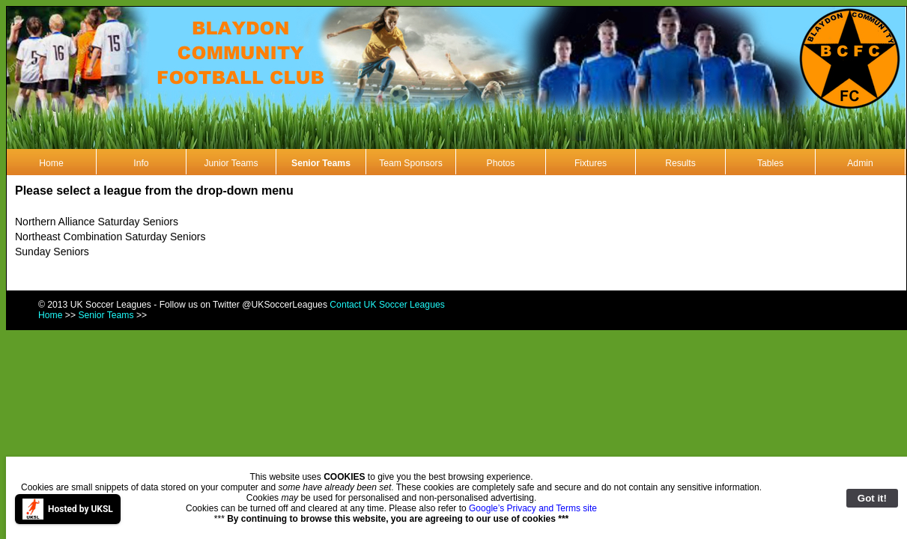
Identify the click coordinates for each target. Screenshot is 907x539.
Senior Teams (321, 163)
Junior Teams (231, 163)
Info (140, 163)
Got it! (872, 498)
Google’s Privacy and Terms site (533, 508)
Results (680, 163)
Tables (770, 163)
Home (51, 163)
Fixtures (590, 163)
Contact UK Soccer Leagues (387, 304)
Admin (860, 163)
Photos (501, 163)
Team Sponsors (410, 163)
